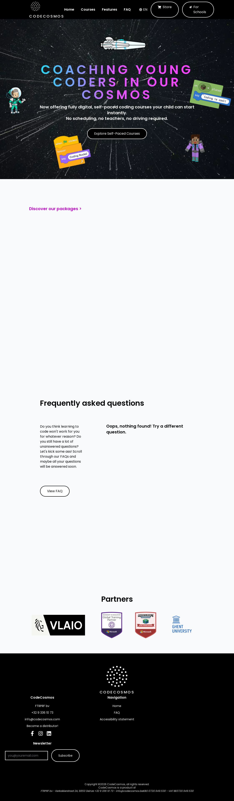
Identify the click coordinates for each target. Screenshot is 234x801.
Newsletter (56, 743)
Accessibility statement (117, 719)
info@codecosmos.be (129, 791)
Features (109, 9)
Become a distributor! (42, 726)
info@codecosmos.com (42, 719)
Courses (88, 9)
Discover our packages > (55, 209)
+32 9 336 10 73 (103, 791)
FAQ (127, 9)
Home (69, 9)
